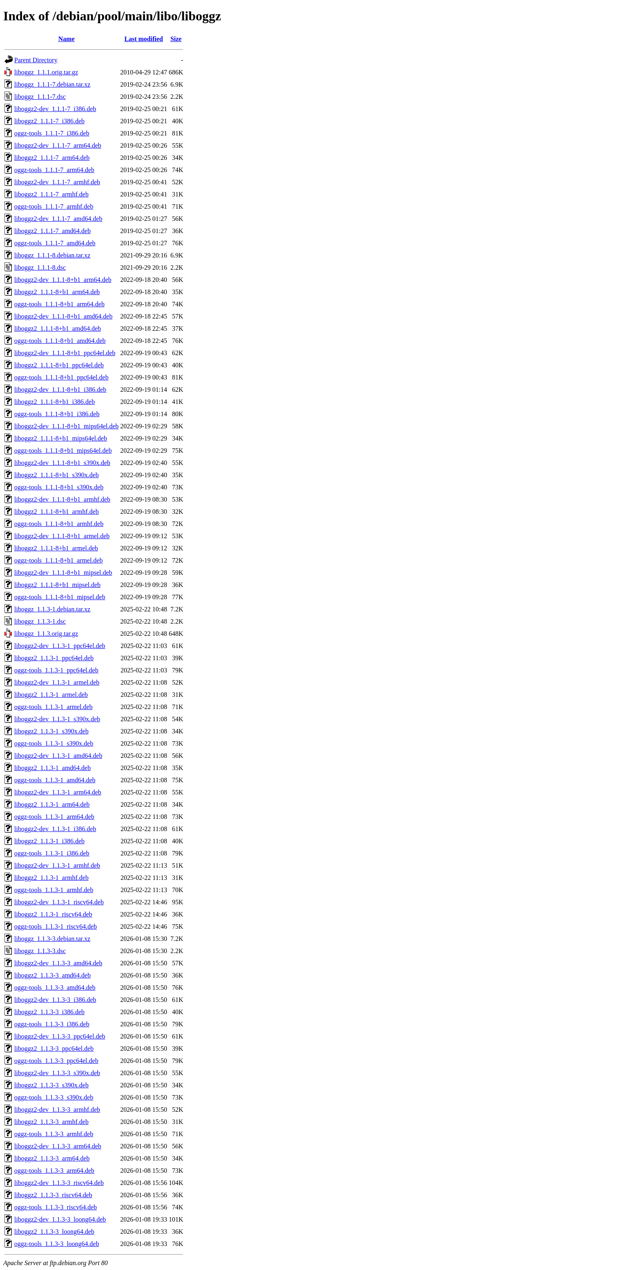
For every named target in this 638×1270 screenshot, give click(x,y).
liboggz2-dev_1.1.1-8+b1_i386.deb (60, 389)
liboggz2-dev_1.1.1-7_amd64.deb (58, 218)
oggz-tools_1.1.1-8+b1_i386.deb (56, 413)
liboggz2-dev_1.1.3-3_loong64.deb (60, 1219)
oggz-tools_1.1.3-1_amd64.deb (55, 780)
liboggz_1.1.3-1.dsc (40, 621)
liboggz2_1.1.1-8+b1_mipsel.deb (57, 584)
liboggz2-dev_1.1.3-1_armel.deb (56, 682)
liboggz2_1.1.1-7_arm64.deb (52, 157)
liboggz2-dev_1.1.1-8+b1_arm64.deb (62, 279)
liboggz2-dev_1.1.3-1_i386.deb (55, 828)
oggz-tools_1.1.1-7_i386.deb (51, 133)
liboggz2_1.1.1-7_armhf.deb (51, 194)
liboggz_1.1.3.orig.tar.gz (46, 633)
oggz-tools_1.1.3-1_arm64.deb (54, 816)
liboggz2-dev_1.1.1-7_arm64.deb (57, 145)
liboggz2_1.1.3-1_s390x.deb (51, 731)
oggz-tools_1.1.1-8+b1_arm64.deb (59, 304)
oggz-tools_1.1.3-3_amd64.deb (55, 987)
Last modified (144, 38)
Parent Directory (35, 60)
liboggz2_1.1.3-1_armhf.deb (51, 877)
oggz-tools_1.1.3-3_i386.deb (51, 1024)
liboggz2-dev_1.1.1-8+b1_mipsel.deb (63, 572)
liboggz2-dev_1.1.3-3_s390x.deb (57, 1072)
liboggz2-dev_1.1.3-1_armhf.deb (57, 865)
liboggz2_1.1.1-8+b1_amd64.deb (57, 328)
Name (66, 38)
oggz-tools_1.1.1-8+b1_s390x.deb (58, 487)
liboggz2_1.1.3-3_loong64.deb (54, 1231)
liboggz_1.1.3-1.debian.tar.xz (52, 609)
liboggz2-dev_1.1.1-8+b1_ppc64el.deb (65, 352)
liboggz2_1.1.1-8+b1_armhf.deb (56, 511)
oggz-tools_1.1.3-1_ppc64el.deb (56, 670)
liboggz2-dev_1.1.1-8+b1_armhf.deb (62, 499)
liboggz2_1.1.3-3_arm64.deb (52, 1158)
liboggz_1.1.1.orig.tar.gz (46, 72)
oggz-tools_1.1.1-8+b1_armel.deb (58, 560)
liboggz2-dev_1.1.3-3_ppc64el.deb (59, 1036)
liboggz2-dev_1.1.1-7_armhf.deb (57, 182)
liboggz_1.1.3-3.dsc (40, 950)
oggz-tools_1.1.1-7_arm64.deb (54, 169)
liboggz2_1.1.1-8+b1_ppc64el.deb (59, 365)
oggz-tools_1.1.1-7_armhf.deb (53, 206)
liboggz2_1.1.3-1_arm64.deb (52, 804)
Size (176, 38)
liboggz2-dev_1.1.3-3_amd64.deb (58, 963)
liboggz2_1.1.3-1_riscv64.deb (53, 914)
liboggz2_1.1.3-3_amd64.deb (52, 975)
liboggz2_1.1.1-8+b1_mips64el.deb (60, 438)
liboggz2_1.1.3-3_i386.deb (49, 1011)
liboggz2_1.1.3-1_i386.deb (49, 841)
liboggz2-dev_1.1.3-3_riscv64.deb (59, 1182)
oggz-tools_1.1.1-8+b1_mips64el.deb (63, 450)
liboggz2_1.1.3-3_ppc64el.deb (54, 1048)
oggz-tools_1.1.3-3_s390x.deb (53, 1097)
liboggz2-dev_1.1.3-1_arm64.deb (57, 792)
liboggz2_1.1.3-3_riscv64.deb (53, 1194)
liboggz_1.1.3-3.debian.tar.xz (52, 938)
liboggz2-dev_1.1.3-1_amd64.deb (58, 755)
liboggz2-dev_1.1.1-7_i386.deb (55, 108)
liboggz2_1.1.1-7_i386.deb (49, 121)
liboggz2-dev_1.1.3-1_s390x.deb (57, 719)
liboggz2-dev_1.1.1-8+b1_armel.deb (61, 535)
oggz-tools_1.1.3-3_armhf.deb (53, 1133)
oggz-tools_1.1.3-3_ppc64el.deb (56, 1060)
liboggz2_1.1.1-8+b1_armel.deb (56, 548)
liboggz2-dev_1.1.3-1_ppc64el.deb (59, 645)
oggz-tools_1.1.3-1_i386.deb (51, 853)
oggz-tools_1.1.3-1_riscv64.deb (55, 926)
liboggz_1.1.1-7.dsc (40, 96)
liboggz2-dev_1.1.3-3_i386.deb (55, 999)
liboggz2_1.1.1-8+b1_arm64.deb (57, 291)
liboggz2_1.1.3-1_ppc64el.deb (54, 658)
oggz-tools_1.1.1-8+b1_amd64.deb (60, 340)
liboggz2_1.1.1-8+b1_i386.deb (54, 401)
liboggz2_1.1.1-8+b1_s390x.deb (56, 474)
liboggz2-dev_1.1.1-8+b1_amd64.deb (63, 316)
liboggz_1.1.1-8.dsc (40, 267)
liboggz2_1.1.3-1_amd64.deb (52, 767)
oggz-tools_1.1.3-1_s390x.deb (53, 743)
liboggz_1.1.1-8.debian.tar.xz (52, 255)
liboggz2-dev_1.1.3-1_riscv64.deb (59, 902)
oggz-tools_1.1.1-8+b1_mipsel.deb (59, 597)
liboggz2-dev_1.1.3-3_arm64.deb (57, 1146)
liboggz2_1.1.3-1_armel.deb (51, 694)
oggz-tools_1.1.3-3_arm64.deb (54, 1170)
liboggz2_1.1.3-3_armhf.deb (51, 1121)
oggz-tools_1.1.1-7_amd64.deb (55, 243)
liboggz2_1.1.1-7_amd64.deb (52, 230)
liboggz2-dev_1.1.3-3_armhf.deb (57, 1109)
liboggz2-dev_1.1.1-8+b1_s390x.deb (62, 462)
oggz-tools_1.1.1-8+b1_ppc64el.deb (61, 377)
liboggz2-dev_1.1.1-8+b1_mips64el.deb (66, 426)
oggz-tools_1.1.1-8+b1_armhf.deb (58, 523)
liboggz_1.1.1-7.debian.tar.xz (52, 84)
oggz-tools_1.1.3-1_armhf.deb (53, 889)
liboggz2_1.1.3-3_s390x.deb (51, 1085)
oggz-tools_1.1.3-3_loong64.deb (56, 1243)
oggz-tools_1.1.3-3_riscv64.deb (55, 1207)
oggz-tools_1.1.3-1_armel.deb (53, 706)
